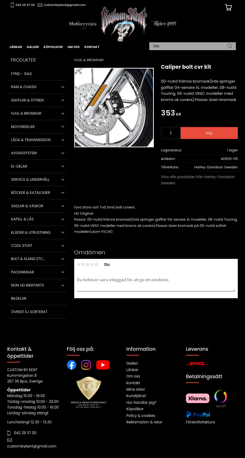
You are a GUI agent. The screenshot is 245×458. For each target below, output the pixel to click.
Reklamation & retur (144, 422)
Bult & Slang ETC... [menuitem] (28, 258)
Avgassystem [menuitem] (24, 152)
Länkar (132, 369)
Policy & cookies (140, 415)
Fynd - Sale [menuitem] (21, 73)
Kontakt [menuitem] (91, 47)
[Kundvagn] (228, 7)
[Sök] (229, 46)
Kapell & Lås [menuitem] (22, 219)
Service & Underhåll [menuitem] (30, 179)
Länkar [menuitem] (16, 47)
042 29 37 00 (25, 5)
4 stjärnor (92, 264)
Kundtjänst (136, 395)
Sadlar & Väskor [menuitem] (27, 205)
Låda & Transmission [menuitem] (30, 139)
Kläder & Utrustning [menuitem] (30, 232)
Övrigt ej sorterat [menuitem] (29, 311)
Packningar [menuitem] (22, 272)
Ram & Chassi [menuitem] (23, 86)
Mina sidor (135, 389)
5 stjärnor (96, 264)
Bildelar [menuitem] (18, 298)
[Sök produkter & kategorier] (190, 46)
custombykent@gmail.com (65, 5)
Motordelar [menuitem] (23, 126)
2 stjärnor (83, 264)
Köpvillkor (135, 408)
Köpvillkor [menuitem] (53, 47)
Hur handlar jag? (141, 402)
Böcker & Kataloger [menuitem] (30, 192)
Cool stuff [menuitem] (21, 245)
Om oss (133, 376)
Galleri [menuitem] (33, 47)
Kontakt (133, 382)
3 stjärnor (87, 264)
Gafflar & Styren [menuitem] (27, 100)
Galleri (132, 363)
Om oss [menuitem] (73, 47)
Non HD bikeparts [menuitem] (27, 285)
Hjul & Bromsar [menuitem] (26, 113)
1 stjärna (79, 264)
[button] (63, 87)
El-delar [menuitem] (19, 166)
